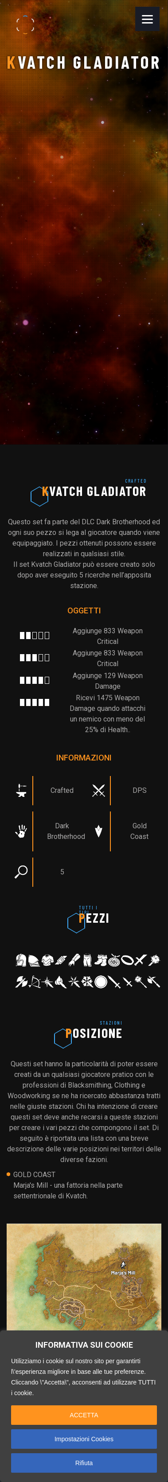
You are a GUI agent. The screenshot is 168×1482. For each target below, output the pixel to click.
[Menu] (147, 19)
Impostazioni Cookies (84, 1439)
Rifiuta (84, 1462)
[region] (84, 1406)
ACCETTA (84, 1415)
